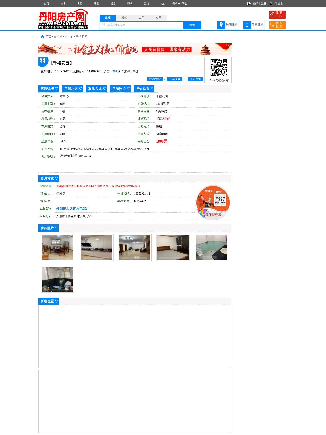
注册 (263, 3)
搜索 (192, 25)
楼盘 (113, 3)
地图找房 (232, 24)
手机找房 (258, 24)
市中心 (69, 36)
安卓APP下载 (179, 3)
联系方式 (95, 89)
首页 (46, 3)
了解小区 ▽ (73, 89)
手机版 (279, 3)
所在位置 (142, 89)
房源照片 (119, 89)
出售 (63, 3)
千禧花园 (81, 36)
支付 (163, 3)
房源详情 (47, 89)
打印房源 (195, 79)
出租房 (58, 36)
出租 (79, 3)
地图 (96, 3)
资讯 (129, 3)
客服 (146, 3)
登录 (255, 3)
